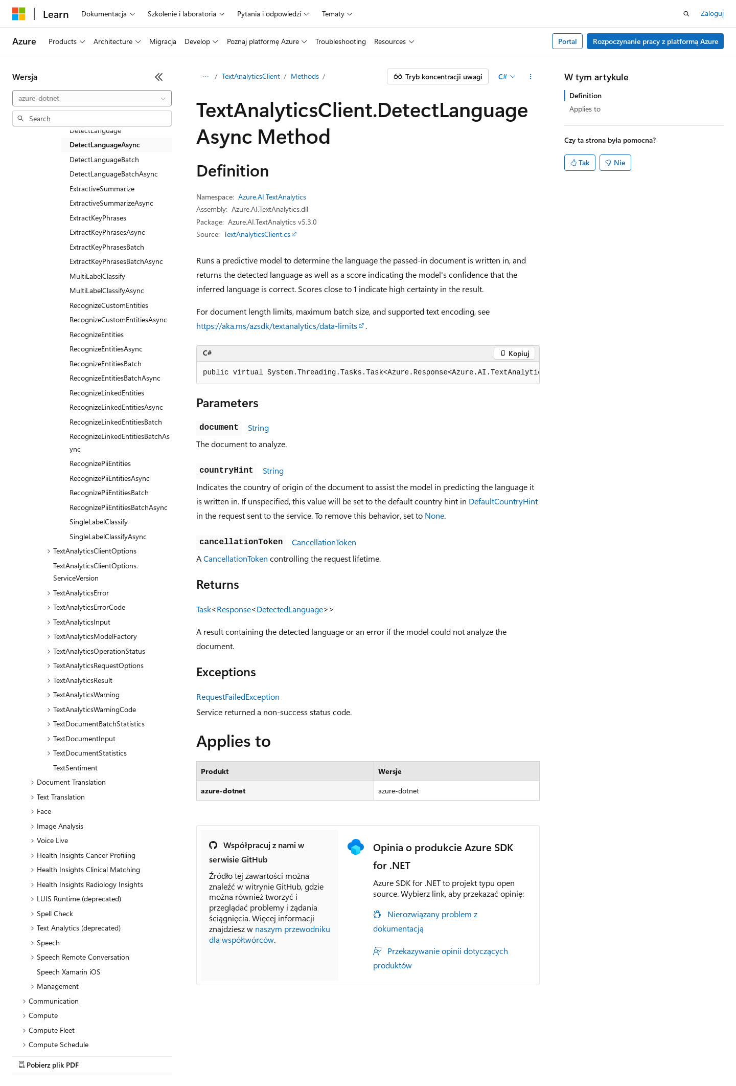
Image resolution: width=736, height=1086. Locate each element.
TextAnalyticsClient (251, 76)
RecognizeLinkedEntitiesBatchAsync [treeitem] (120, 442)
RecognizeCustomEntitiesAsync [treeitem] (118, 319)
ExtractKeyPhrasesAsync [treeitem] (107, 232)
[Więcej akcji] (531, 77)
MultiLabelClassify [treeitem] (97, 276)
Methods (305, 76)
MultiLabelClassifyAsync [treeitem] (107, 290)
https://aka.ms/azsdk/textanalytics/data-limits (276, 325)
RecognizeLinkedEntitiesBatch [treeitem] (116, 422)
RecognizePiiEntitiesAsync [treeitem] (110, 478)
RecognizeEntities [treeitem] (97, 334)
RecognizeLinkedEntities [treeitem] (107, 392)
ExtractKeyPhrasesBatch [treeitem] (107, 247)
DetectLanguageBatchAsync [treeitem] (114, 174)
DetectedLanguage (290, 609)
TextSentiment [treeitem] (75, 767)
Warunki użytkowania (541, 1055)
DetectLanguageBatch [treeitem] (104, 159)
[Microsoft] (19, 13)
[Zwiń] (159, 77)
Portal (567, 41)
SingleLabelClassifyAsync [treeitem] (108, 536)
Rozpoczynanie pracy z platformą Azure (655, 41)
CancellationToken (324, 542)
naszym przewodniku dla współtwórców (269, 934)
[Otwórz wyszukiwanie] (686, 14)
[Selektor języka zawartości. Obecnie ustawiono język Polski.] (32, 1031)
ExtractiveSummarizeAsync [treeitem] (111, 203)
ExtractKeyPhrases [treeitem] (98, 218)
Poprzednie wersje (190, 1055)
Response (234, 609)
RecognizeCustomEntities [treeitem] (109, 305)
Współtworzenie (289, 1055)
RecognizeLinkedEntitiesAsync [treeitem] (116, 407)
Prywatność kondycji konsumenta (435, 1055)
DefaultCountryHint (503, 501)
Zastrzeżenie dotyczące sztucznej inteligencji (81, 1055)
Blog (237, 1055)
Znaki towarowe (611, 1055)
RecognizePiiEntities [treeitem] (100, 463)
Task (203, 609)
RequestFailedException (238, 696)
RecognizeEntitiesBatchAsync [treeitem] (115, 378)
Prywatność (345, 1055)
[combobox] (92, 98)
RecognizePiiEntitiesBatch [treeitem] (109, 492)
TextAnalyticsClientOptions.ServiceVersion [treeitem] (95, 572)
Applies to (585, 109)
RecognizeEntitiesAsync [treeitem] (106, 348)
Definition (585, 95)
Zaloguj (712, 13)
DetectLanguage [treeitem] (95, 130)
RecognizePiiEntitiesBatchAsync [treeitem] (119, 507)
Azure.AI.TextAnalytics (272, 197)
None (434, 515)
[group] (368, 373)
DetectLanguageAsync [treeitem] (105, 144)
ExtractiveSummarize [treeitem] (102, 188)
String (258, 427)
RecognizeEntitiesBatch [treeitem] (106, 363)
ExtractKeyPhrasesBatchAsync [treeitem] (116, 261)
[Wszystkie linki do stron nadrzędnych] (205, 77)
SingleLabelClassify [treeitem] (99, 521)
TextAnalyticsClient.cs (257, 234)
